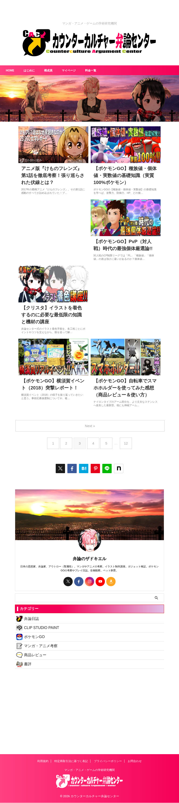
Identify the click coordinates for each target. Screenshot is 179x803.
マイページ (74, 70)
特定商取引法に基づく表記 (71, 761)
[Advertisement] (89, 710)
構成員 (52, 70)
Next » (90, 428)
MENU (167, 779)
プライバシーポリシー (108, 761)
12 (128, 445)
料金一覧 (98, 70)
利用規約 (42, 761)
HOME (11, 70)
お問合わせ (135, 761)
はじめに (31, 70)
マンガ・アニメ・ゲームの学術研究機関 (89, 770)
